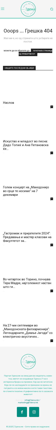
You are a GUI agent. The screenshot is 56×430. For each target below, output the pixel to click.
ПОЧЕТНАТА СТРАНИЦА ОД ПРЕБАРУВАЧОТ (35, 52)
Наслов (8, 102)
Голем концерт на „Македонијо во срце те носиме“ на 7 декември (26, 191)
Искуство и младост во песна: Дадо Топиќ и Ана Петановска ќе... (25, 145)
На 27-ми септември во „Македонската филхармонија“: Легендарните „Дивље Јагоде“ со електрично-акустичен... (28, 331)
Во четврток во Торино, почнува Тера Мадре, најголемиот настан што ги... (27, 283)
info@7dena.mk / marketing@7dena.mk (29, 401)
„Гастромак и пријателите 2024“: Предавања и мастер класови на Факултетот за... (27, 237)
